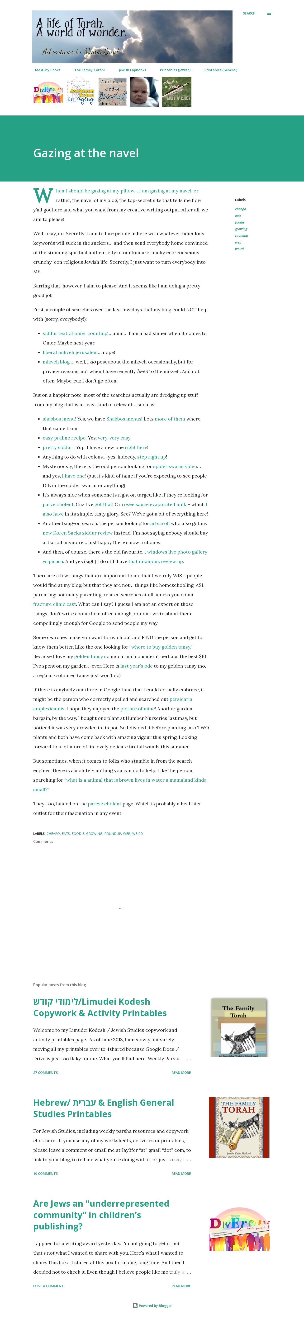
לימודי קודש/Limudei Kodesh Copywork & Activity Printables (100, 1007)
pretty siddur (58, 447)
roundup (241, 235)
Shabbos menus (123, 419)
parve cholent (58, 504)
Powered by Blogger (152, 1305)
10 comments (45, 1173)
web (238, 242)
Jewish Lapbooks (129, 70)
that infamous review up (155, 561)
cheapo (240, 209)
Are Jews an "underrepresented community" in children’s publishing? (101, 1215)
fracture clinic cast (54, 604)
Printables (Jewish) (172, 70)
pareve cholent (104, 804)
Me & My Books (44, 70)
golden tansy (88, 656)
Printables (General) (218, 70)
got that (103, 504)
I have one (73, 476)
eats (238, 215)
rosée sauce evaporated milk (154, 504)
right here (136, 447)
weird (239, 249)
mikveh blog (56, 362)
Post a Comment (48, 1286)
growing (241, 229)
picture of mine (137, 709)
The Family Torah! (86, 70)
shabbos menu (59, 419)
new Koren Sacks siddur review (78, 533)
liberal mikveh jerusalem (70, 352)
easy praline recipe (64, 438)
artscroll (160, 523)
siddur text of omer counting (75, 333)
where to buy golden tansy (160, 647)
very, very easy (114, 438)
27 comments (45, 1072)
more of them (170, 419)
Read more (181, 1072)
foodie (240, 222)
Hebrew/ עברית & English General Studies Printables (103, 1108)
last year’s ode (136, 666)
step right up (151, 457)
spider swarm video (175, 466)
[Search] (249, 13)
